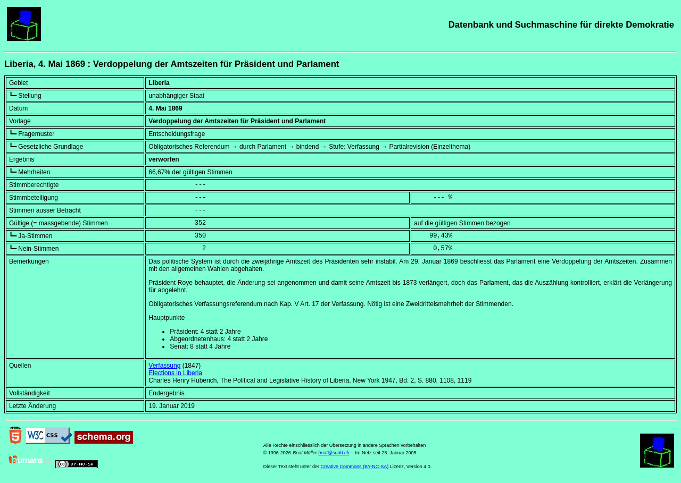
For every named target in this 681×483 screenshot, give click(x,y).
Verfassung (164, 365)
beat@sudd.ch (333, 452)
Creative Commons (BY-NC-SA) (355, 466)
